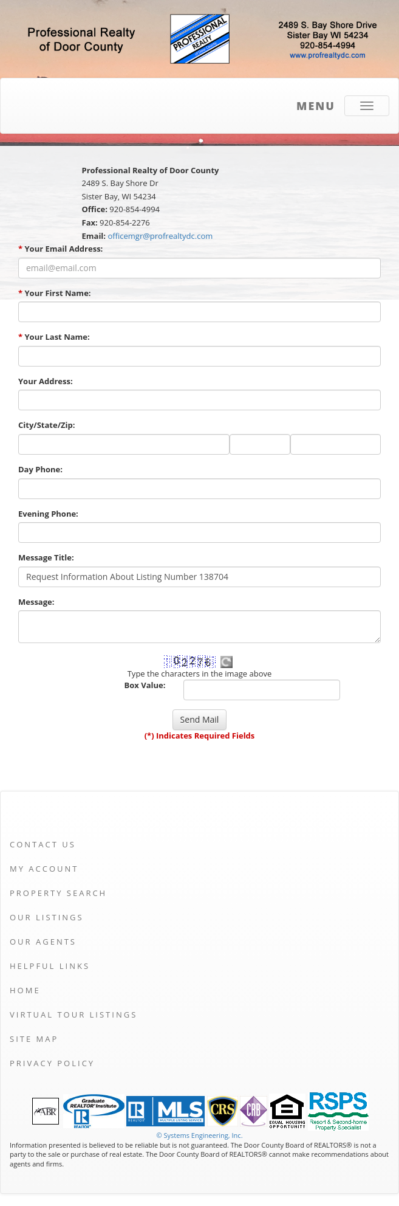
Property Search (58, 892)
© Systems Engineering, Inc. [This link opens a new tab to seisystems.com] (199, 1135)
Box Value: (145, 685)
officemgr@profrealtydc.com (160, 235)
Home (25, 990)
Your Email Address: (60, 248)
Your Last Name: (54, 336)
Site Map (34, 1038)
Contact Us (43, 844)
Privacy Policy (52, 1063)
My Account (44, 868)
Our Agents (43, 941)
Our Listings (47, 917)
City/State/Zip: (46, 424)
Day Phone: (40, 469)
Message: (36, 601)
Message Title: (46, 557)
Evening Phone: (48, 513)
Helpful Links (50, 965)
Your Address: (45, 381)
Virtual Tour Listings (73, 1014)
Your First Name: (54, 293)
